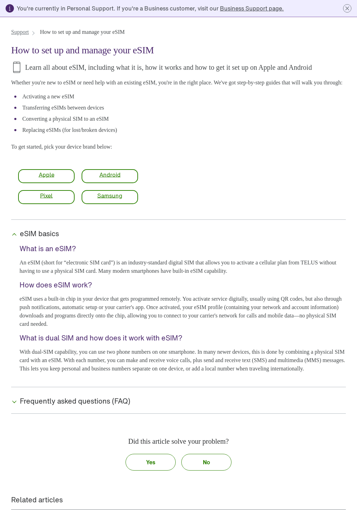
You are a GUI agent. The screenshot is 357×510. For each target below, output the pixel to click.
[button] (347, 8)
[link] (252, 8)
